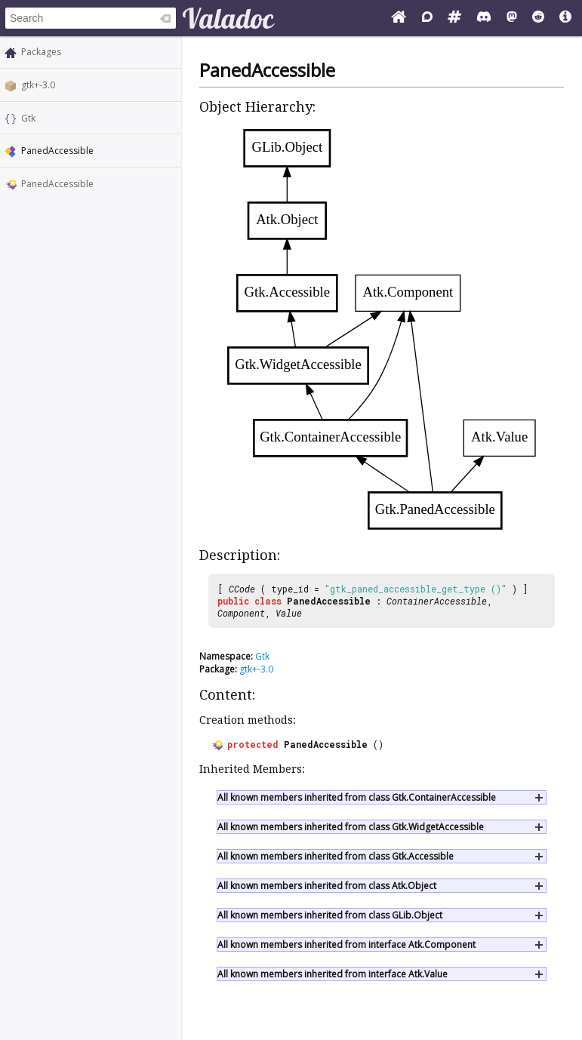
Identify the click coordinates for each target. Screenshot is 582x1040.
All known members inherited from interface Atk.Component (346, 944)
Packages (41, 51)
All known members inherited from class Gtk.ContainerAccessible (356, 797)
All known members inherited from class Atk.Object (326, 885)
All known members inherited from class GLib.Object (329, 915)
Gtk (28, 118)
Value (289, 613)
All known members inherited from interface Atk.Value (332, 974)
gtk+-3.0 (38, 84)
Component (241, 613)
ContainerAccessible (436, 601)
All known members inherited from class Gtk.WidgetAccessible (350, 826)
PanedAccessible (57, 183)
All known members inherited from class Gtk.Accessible (335, 856)
